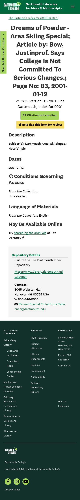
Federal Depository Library (37, 387)
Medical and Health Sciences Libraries (13, 387)
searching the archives (30, 233)
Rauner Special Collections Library (12, 421)
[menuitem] (8, 482)
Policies (35, 364)
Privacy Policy (12, 489)
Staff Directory (39, 338)
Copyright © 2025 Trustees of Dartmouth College (32, 469)
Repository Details (26, 255)
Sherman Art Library (11, 433)
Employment (38, 371)
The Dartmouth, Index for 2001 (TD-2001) (33, 18)
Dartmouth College (15, 462)
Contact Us (64, 365)
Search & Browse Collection (3, 54)
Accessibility (38, 377)
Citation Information (40, 115)
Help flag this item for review (40, 125)
